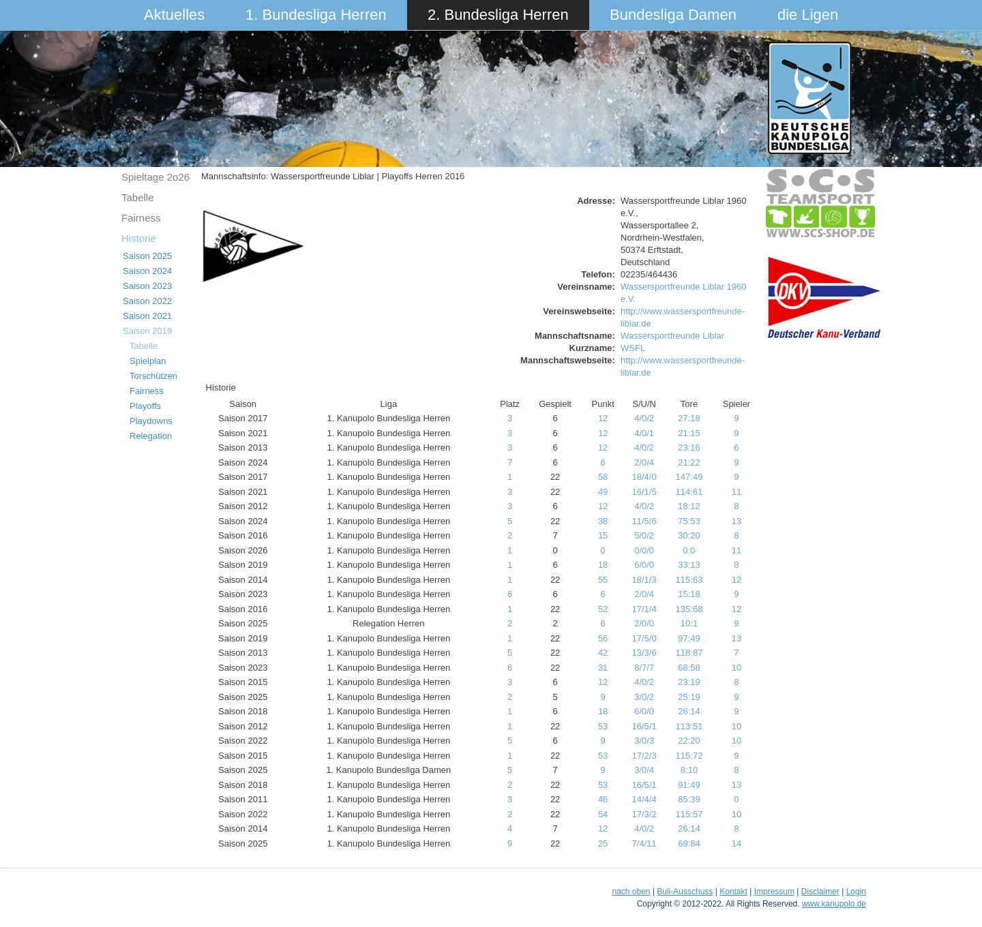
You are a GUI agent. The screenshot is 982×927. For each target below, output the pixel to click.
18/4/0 (644, 477)
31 (603, 668)
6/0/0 (644, 565)
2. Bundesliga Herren (498, 14)
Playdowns (151, 421)
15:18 (689, 594)
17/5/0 (644, 638)
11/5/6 (644, 521)
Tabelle (137, 197)
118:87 (689, 653)
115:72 (689, 755)
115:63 (689, 580)
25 (603, 843)
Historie (138, 238)
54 (603, 814)
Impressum (774, 891)
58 (603, 477)
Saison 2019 (147, 331)
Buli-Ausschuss (685, 891)
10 (736, 668)
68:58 (689, 668)
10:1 (689, 623)
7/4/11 (644, 843)
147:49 (689, 477)
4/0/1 (644, 433)
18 (603, 565)
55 (603, 580)
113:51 (689, 726)
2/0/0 (644, 623)
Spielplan (148, 361)
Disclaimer (820, 891)
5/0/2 (644, 535)
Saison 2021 (147, 316)
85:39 (689, 799)
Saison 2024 (147, 271)
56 (603, 638)
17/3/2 (644, 814)
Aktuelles (174, 14)
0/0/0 (644, 550)
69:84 (689, 843)
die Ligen (807, 14)
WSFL (633, 348)
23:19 (689, 682)
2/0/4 (644, 462)
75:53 (689, 521)
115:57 (689, 814)
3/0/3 (644, 740)
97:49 (689, 638)
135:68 (689, 609)
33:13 (689, 565)
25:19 (689, 697)
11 (736, 492)
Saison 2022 (147, 301)
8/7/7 (644, 668)
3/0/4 (644, 770)
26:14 (689, 711)
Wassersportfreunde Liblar (672, 336)
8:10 (689, 770)
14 (736, 843)
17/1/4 (644, 609)
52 (603, 609)
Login (856, 891)
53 (603, 726)
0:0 (689, 550)
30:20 (689, 535)
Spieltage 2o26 (155, 177)
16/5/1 (644, 726)
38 (603, 521)
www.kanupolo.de (834, 904)
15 (603, 535)
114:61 (689, 492)
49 (603, 492)
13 (736, 521)
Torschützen (153, 376)
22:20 (689, 740)
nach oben (631, 891)
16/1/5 (644, 492)
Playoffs (145, 406)
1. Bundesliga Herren (316, 14)
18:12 (689, 506)
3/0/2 (644, 697)
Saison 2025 (147, 256)
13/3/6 (644, 653)
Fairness (141, 218)
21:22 (689, 462)
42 (603, 653)
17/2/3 (644, 755)
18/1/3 (644, 580)
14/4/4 (644, 799)
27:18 (689, 418)
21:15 (689, 433)
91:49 (689, 785)
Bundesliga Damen (673, 14)
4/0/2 (644, 418)
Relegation (151, 436)
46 (603, 799)
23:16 (689, 447)
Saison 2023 (147, 286)
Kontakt (733, 891)
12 (603, 418)
